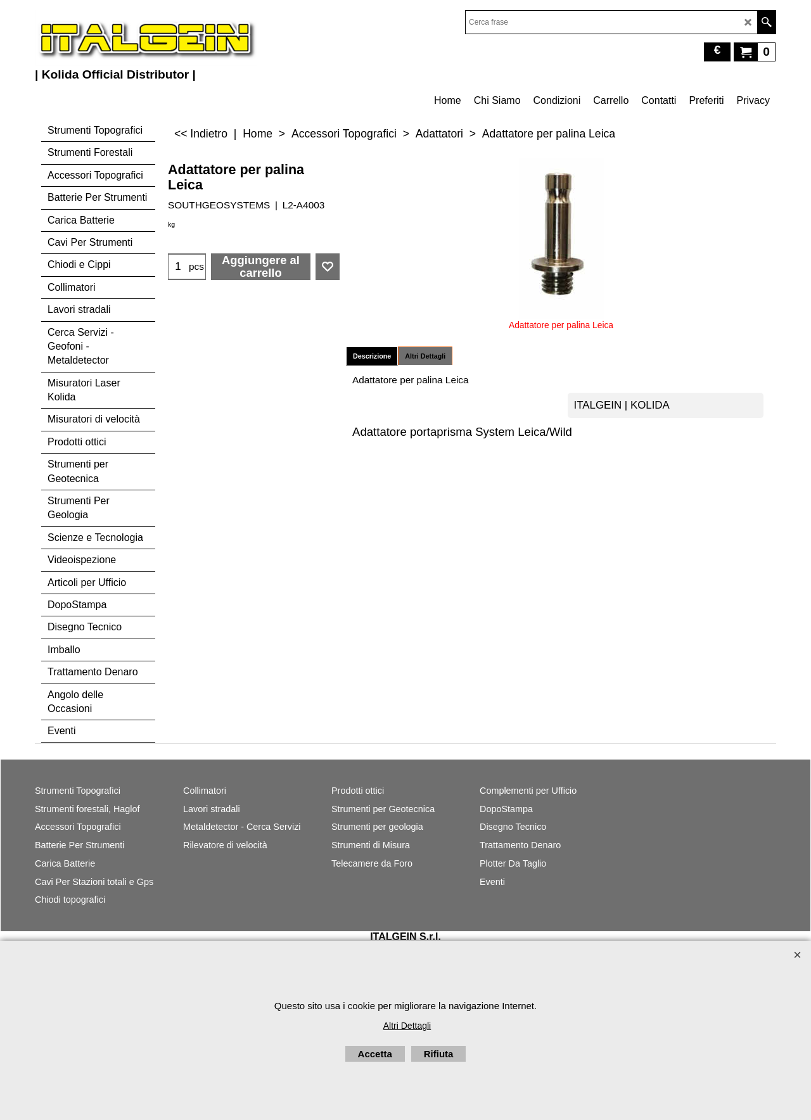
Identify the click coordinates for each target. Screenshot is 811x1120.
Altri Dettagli (425, 356)
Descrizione (372, 356)
